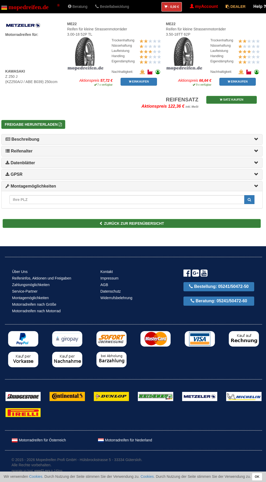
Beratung (78, 6)
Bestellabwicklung (112, 6)
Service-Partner (24, 291)
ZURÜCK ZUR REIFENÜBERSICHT (131, 223)
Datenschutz (110, 291)
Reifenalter (19, 151)
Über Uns (20, 272)
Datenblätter (20, 163)
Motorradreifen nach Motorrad (36, 311)
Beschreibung (22, 139)
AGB (104, 285)
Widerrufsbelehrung (116, 298)
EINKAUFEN (139, 81)
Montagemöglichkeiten (31, 186)
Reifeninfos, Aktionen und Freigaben (41, 278)
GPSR (14, 174)
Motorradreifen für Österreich (39, 440)
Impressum (109, 278)
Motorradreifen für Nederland (125, 440)
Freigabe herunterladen (33, 124)
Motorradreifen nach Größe (34, 304)
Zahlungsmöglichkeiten (31, 285)
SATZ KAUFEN (231, 99)
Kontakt (106, 272)
